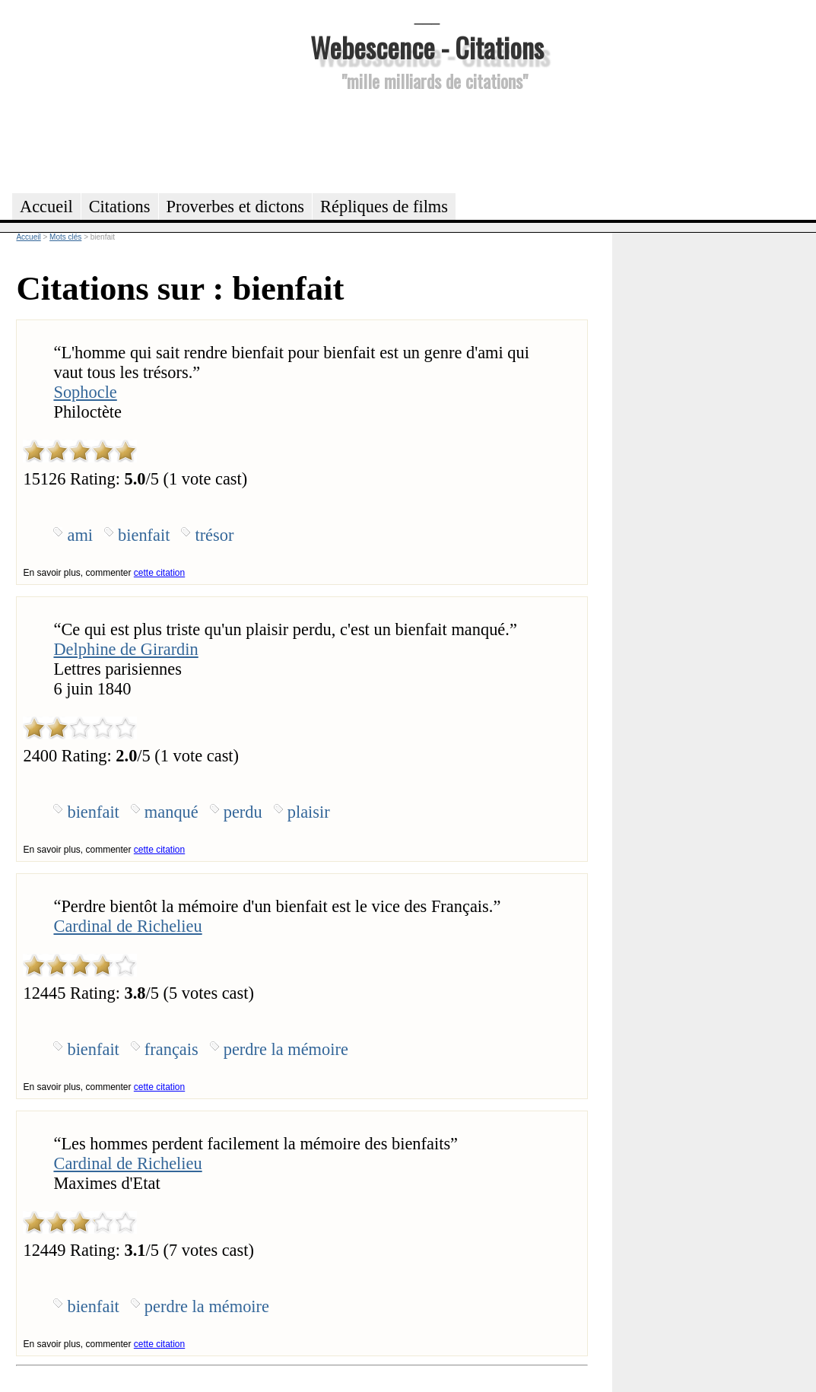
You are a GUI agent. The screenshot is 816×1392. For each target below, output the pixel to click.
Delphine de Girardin (125, 649)
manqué (171, 812)
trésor (214, 535)
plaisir (308, 812)
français (171, 1049)
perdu (243, 812)
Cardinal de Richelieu (127, 926)
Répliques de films (384, 206)
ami (80, 535)
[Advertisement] (427, 140)
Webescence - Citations (427, 47)
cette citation (159, 572)
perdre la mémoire (286, 1049)
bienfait (144, 535)
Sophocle (84, 392)
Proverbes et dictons (236, 206)
